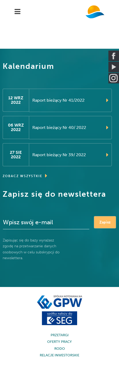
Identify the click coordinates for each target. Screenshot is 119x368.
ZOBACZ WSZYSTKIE (25, 176)
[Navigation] (17, 12)
